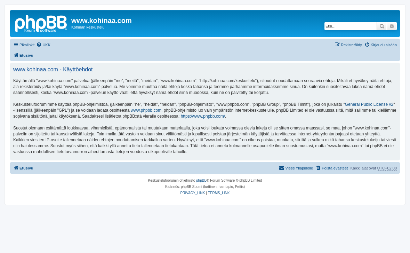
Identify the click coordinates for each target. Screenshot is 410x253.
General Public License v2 (369, 104)
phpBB (201, 180)
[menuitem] (43, 45)
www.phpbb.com (146, 110)
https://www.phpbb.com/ (203, 116)
